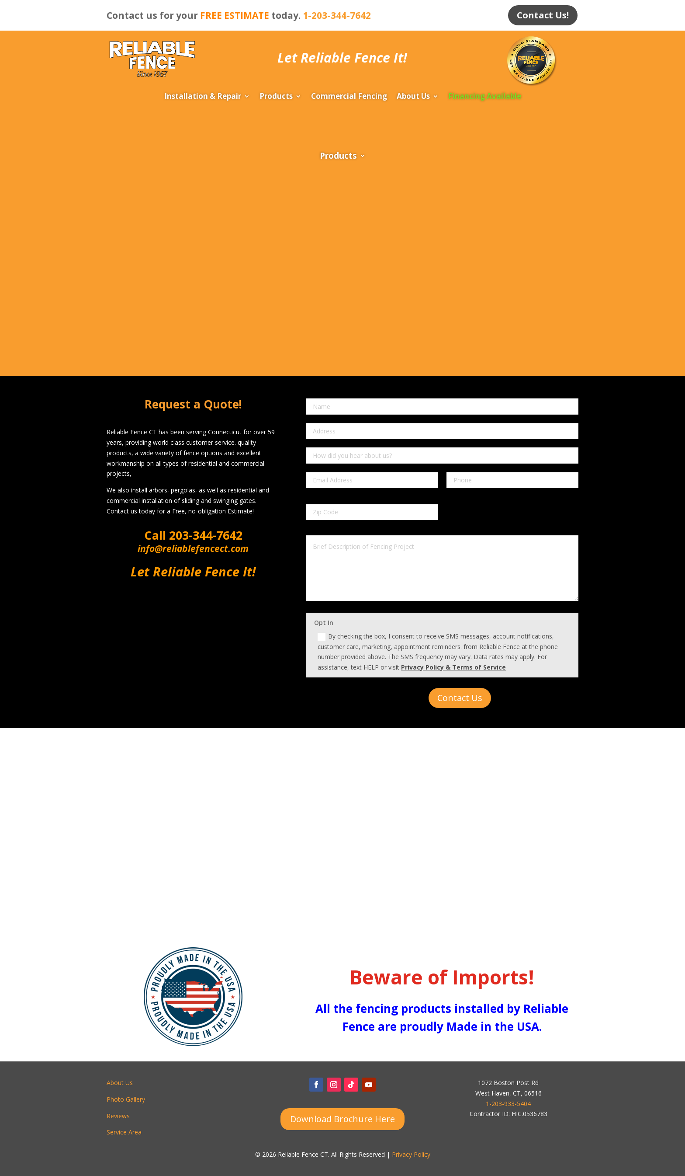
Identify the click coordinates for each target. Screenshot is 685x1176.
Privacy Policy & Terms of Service (453, 667)
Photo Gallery (126, 1099)
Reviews (118, 1116)
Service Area (124, 1132)
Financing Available (484, 97)
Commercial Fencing (349, 97)
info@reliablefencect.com (193, 548)
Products (276, 97)
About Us (413, 97)
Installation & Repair (202, 97)
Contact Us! (543, 15)
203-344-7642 (204, 535)
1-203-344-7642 (337, 15)
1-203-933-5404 (508, 1103)
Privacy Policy (411, 1154)
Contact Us (459, 698)
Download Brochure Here (342, 1119)
